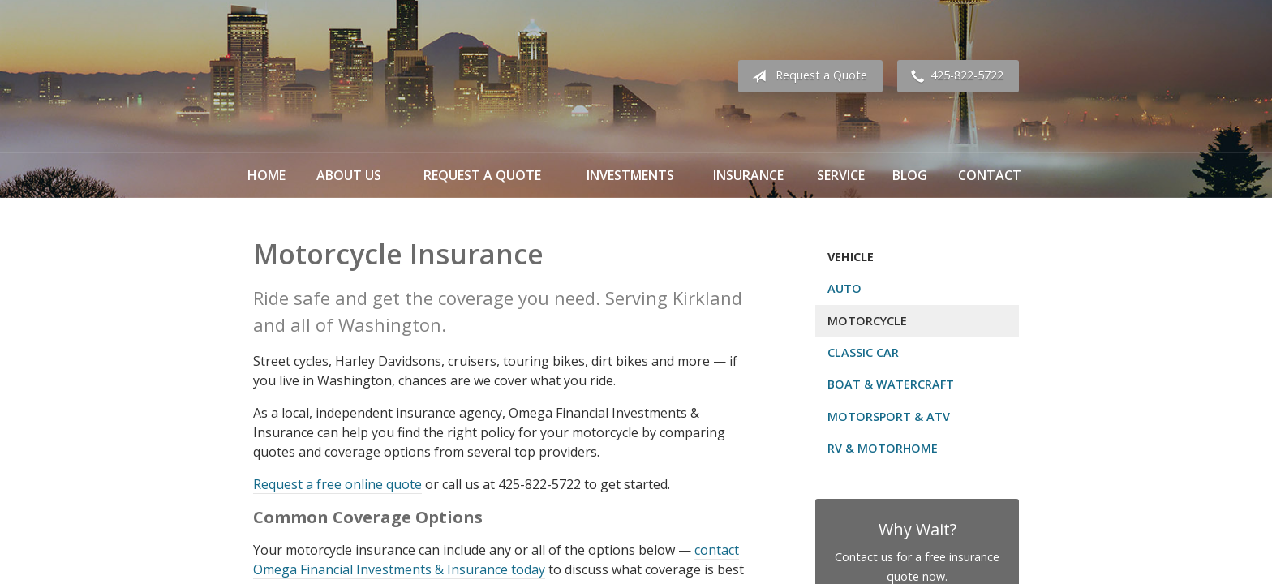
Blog (909, 175)
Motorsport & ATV (888, 416)
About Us (348, 175)
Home (266, 175)
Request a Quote (806, 76)
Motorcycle (867, 320)
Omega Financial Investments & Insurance (334, 76)
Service (841, 175)
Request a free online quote (337, 484)
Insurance (748, 175)
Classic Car (863, 352)
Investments (630, 175)
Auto (844, 288)
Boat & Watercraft (890, 384)
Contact (989, 175)
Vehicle (850, 256)
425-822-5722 (954, 76)
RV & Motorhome (882, 448)
